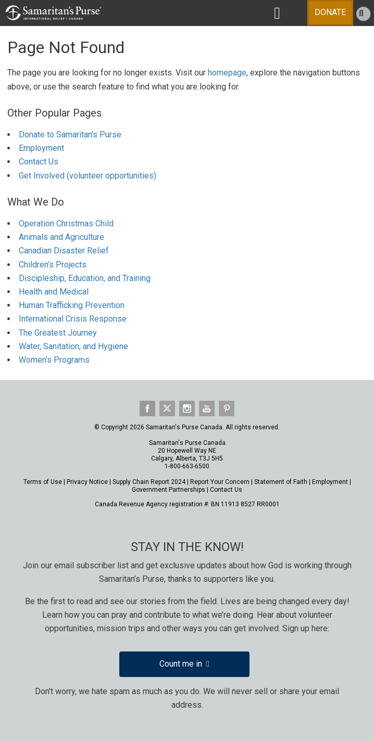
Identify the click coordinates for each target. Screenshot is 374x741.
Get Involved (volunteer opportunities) (87, 176)
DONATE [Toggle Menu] (330, 12)
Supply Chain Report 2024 (149, 482)
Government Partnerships (168, 489)
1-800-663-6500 (187, 466)
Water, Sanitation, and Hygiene (73, 346)
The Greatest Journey (58, 333)
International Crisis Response (73, 319)
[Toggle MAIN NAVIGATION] (277, 13)
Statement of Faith (280, 482)
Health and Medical (54, 292)
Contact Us (38, 162)
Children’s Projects (52, 265)
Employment (41, 148)
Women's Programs (54, 360)
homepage (227, 73)
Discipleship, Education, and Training (85, 278)
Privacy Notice (87, 482)
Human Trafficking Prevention (71, 305)
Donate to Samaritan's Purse (70, 134)
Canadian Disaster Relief (64, 250)
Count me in (184, 664)
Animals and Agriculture (61, 237)
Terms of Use (42, 482)
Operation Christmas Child (66, 223)
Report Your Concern (220, 482)
